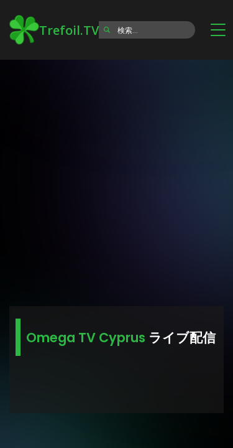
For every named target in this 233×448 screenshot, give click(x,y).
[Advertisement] (116, 179)
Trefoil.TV (54, 30)
